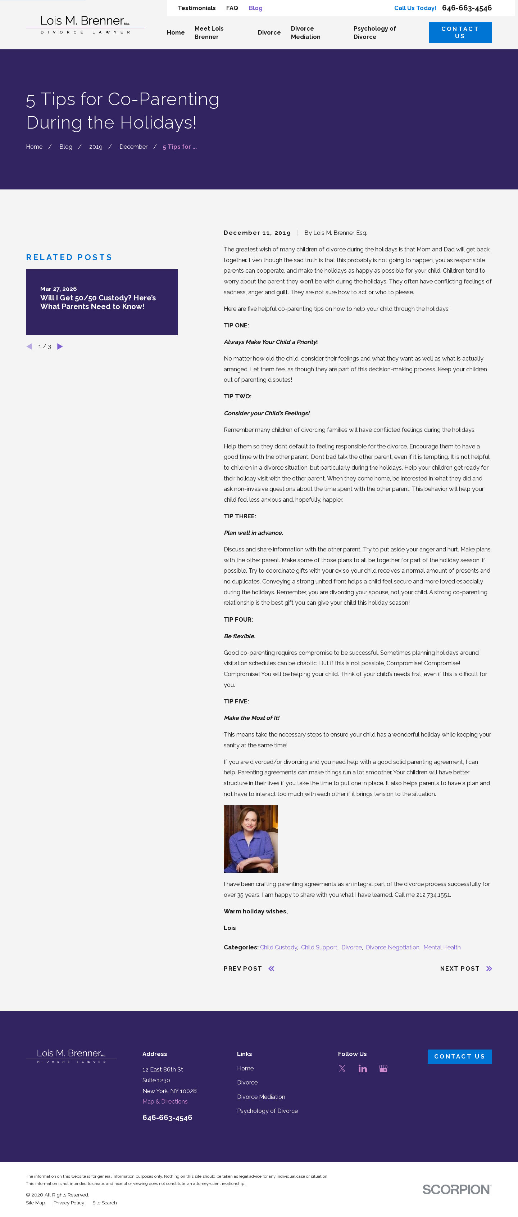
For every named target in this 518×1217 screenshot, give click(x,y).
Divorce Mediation (261, 1096)
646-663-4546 (467, 8)
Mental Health (442, 947)
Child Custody (278, 947)
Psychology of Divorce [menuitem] (375, 32)
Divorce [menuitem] (269, 32)
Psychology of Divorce (267, 1111)
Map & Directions (165, 1101)
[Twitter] (342, 1068)
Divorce (351, 947)
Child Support (319, 947)
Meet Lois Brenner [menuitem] (209, 32)
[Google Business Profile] (383, 1068)
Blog (256, 8)
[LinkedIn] (363, 1068)
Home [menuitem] (176, 32)
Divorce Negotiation (392, 947)
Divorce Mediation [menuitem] (306, 32)
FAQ (232, 8)
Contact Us (460, 33)
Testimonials (197, 8)
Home (245, 1068)
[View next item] (60, 346)
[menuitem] (35, 1202)
